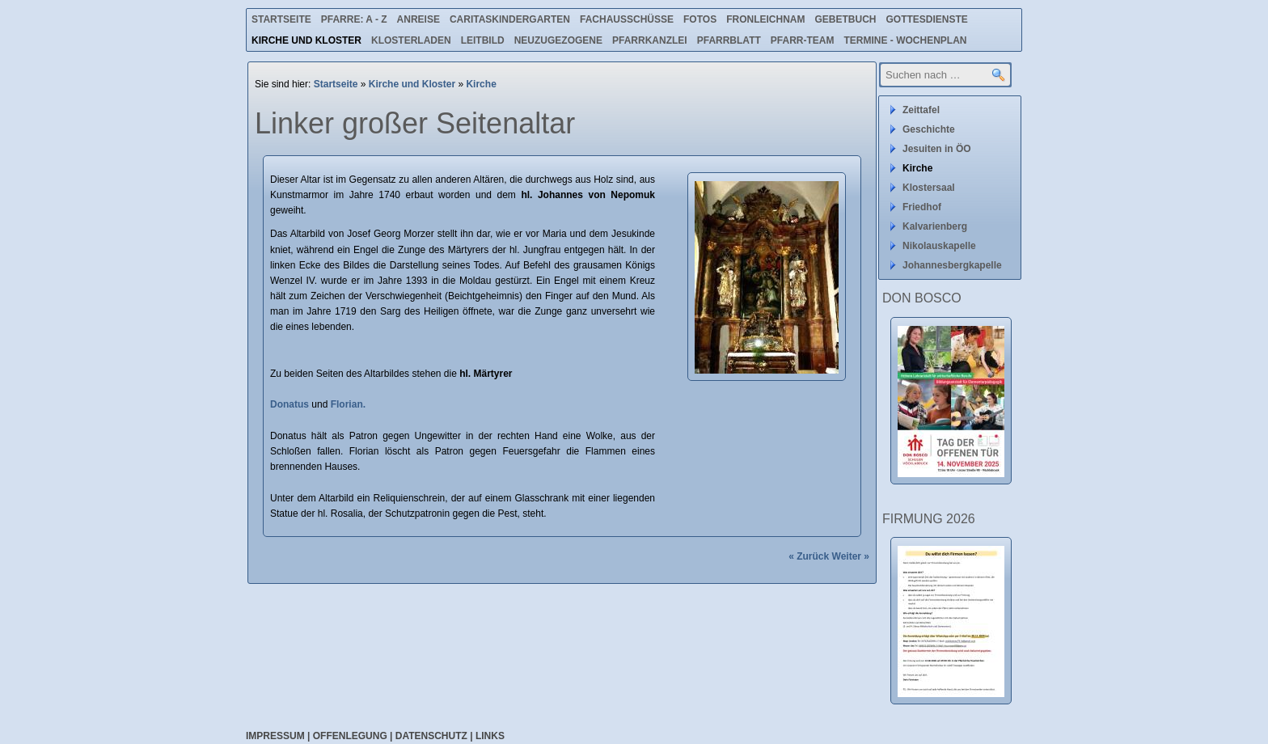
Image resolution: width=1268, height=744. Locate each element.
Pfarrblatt (729, 40)
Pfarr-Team (803, 40)
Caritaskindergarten (510, 19)
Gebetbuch (845, 19)
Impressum (275, 736)
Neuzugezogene (558, 40)
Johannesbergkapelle (952, 265)
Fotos (699, 19)
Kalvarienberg (934, 226)
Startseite (281, 19)
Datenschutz (431, 736)
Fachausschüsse (627, 19)
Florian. (348, 404)
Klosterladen (411, 40)
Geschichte (928, 129)
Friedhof (921, 207)
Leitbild (483, 40)
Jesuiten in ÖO (936, 148)
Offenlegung (350, 736)
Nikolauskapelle (939, 246)
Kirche (481, 84)
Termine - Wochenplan (904, 40)
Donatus (289, 404)
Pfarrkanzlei (649, 40)
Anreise (418, 19)
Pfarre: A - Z (354, 19)
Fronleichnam (765, 19)
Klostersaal (928, 187)
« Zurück (808, 556)
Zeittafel (921, 110)
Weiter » (850, 556)
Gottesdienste (927, 19)
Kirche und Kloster (306, 40)
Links (490, 736)
